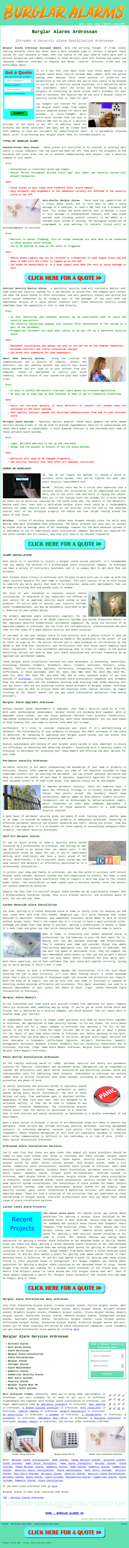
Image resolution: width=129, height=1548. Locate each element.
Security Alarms (75, 1473)
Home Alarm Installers (41, 1463)
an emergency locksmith (52, 1404)
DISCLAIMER (119, 24)
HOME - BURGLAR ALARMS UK (64, 1513)
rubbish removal (28, 1411)
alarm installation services (33, 1200)
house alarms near (92, 1223)
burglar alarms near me (59, 1230)
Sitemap (5, 1524)
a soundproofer (92, 1414)
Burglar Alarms (105, 1463)
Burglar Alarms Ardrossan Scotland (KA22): (32, 48)
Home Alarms (60, 1460)
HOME (81, 24)
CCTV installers (90, 1408)
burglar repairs (28, 1421)
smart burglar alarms (32, 1176)
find (12, 1305)
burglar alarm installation (63, 1401)
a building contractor (106, 1418)
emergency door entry (52, 1418)
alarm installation (80, 692)
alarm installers (100, 1152)
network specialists (73, 1411)
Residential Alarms (78, 1477)
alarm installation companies (87, 679)
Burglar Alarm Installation (30, 1460)
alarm (54, 151)
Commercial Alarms (105, 1477)
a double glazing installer (41, 1408)
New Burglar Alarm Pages (21, 1524)
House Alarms (34, 1477)
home (80, 1394)
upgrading (52, 735)
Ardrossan (25, 679)
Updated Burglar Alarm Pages (46, 1524)
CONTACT (107, 24)
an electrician (13, 1414)
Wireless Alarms (114, 1460)
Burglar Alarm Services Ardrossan (35, 1337)
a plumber (52, 1414)
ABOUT (98, 24)
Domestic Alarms (56, 1467)
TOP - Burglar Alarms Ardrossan (23, 1497)
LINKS (89, 24)
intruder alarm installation (107, 1176)
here (76, 1329)
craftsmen (103, 1421)
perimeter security (71, 786)
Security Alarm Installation (34, 1470)
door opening (97, 1404)
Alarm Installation (50, 1480)
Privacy (124, 1524)
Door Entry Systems (98, 1470)
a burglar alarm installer (71, 1268)
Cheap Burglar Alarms (85, 1460)
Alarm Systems (12, 1463)
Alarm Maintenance (69, 1470)
